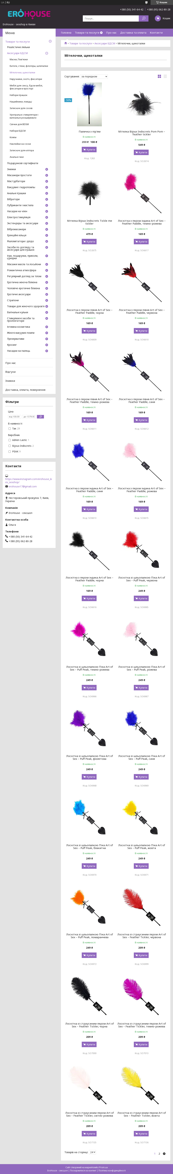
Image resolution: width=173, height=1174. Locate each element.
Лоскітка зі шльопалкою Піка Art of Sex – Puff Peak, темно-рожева (89, 668)
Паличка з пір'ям (89, 131)
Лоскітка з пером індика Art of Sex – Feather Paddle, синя (89, 489)
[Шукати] (143, 18)
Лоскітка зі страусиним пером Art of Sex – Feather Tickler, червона (141, 936)
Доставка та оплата (133, 32)
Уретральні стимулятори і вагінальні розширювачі (24, 116)
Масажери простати (19, 175)
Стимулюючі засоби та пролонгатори (20, 319)
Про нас (111, 32)
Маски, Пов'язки (19, 59)
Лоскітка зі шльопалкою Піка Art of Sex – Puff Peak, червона (141, 579)
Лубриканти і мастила (20, 205)
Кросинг (12, 345)
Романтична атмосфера (21, 270)
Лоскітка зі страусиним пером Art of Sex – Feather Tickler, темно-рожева (141, 1025)
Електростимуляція (18, 217)
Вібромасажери (16, 229)
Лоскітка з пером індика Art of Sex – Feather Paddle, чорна (89, 579)
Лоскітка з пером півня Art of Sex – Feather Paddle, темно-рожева (89, 400)
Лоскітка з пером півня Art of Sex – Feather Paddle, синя (142, 400)
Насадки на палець (18, 351)
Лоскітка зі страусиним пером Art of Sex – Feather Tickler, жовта (141, 1114)
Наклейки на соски (20, 143)
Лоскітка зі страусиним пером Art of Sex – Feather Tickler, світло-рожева (89, 1114)
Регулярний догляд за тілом (24, 276)
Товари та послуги (87, 32)
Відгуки (10, 371)
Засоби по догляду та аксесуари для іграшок (20, 248)
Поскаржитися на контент (83, 1170)
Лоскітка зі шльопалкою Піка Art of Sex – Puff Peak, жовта (141, 846)
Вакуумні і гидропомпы (21, 187)
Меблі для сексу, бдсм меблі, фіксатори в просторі (26, 87)
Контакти (156, 32)
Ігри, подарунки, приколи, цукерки (22, 257)
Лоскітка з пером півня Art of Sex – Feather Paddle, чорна (89, 311)
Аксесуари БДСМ (17, 53)
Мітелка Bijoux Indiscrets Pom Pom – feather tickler (141, 133)
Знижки (11, 169)
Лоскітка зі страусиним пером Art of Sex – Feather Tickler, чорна (89, 1025)
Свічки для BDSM (19, 124)
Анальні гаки (17, 156)
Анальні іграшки (16, 193)
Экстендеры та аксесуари (22, 223)
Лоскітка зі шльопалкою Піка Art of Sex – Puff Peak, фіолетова (89, 757)
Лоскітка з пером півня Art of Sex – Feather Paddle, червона (142, 311)
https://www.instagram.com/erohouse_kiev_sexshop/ (28, 480)
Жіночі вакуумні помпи (20, 333)
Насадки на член (17, 211)
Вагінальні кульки (17, 312)
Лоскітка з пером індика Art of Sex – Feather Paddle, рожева (142, 489)
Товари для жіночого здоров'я (25, 306)
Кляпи (13, 137)
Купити (90, 149)
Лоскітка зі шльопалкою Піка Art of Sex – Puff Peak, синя (141, 757)
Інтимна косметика (18, 327)
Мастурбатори (16, 181)
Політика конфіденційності (112, 1170)
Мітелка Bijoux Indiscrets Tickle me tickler (89, 222)
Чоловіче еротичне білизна (23, 288)
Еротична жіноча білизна (22, 282)
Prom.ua (103, 1167)
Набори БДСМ (18, 130)
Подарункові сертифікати (22, 163)
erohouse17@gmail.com (23, 486)
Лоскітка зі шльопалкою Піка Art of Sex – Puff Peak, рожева (141, 668)
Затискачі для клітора (22, 150)
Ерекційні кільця (16, 235)
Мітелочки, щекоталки (22, 72)
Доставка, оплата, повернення (25, 389)
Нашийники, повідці (21, 101)
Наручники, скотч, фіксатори (26, 79)
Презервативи (15, 339)
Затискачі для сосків (21, 108)
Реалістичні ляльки (18, 47)
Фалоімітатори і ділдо (20, 241)
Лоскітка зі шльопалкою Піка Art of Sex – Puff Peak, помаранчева (89, 936)
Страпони (13, 300)
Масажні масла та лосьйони (24, 264)
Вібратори (13, 199)
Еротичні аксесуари (19, 294)
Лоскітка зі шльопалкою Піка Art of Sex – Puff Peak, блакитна (89, 846)
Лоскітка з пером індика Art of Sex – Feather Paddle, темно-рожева (142, 222)
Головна (66, 32)
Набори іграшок (18, 95)
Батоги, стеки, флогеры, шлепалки (29, 65)
